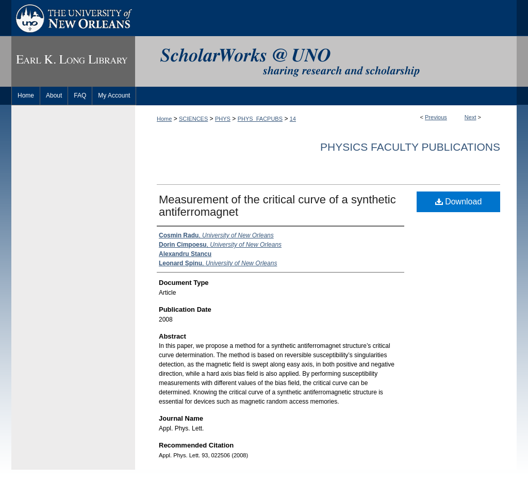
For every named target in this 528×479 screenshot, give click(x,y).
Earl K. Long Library (73, 61)
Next (470, 117)
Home (164, 119)
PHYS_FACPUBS (260, 119)
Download (458, 201)
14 (293, 119)
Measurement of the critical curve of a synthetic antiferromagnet (277, 205)
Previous (436, 117)
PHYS (222, 119)
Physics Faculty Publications (410, 147)
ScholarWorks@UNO (326, 61)
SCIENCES (193, 119)
